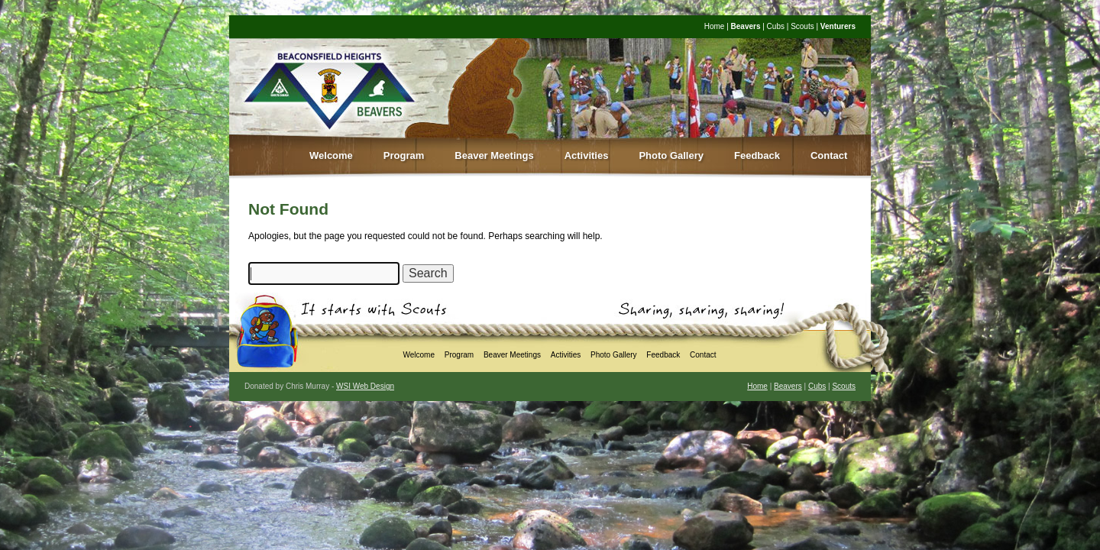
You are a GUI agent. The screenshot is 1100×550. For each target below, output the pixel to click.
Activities (587, 155)
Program (403, 155)
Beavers (746, 26)
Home (714, 26)
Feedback (757, 155)
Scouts (802, 26)
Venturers (838, 26)
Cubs (776, 26)
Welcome (331, 155)
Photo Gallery (671, 155)
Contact (828, 155)
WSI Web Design (365, 386)
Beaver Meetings (494, 155)
